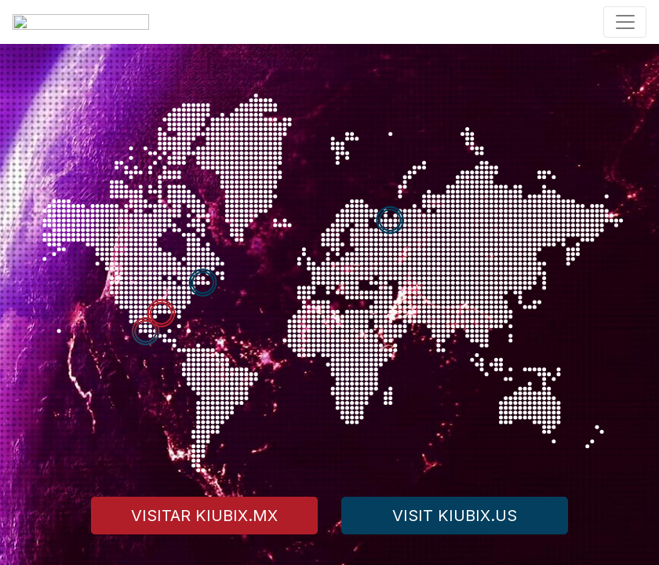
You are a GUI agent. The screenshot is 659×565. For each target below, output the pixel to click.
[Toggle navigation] (624, 22)
